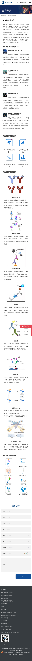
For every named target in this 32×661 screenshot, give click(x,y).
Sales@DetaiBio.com (10, 629)
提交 (25, 576)
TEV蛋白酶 (4, 620)
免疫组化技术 (16, 374)
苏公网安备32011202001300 (10, 652)
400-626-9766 (8, 626)
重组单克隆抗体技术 (14, 114)
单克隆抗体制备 (16, 233)
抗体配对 (16, 305)
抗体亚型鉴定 (16, 268)
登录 (24, 2)
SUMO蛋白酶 (4, 618)
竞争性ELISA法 (16, 408)
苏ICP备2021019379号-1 (21, 652)
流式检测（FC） (23, 475)
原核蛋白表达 (4, 598)
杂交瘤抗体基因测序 (6, 595)
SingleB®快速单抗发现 (7, 592)
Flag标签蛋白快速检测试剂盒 (9, 615)
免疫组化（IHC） (8, 475)
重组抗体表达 (4, 603)
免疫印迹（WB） (23, 466)
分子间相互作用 (23, 494)
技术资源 (3, 15)
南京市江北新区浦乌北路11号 (12, 632)
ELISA (8, 466)
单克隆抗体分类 (16, 197)
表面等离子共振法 (16, 441)
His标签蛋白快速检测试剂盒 (8, 612)
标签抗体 (3, 609)
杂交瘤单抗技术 (13, 71)
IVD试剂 (8, 484)
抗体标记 (16, 341)
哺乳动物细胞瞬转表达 (7, 601)
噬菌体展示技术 (13, 93)
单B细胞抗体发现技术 (15, 50)
